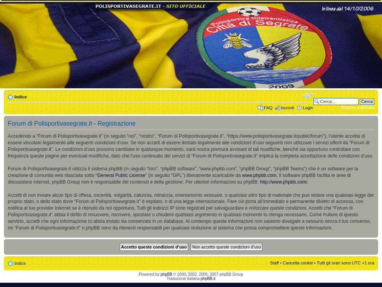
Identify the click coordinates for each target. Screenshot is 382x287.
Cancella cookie (298, 263)
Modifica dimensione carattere (307, 95)
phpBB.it (208, 278)
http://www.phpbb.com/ (283, 182)
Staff (274, 263)
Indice (20, 96)
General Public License (121, 175)
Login (308, 107)
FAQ (268, 107)
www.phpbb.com (259, 175)
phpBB (166, 274)
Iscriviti (287, 107)
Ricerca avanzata (357, 107)
